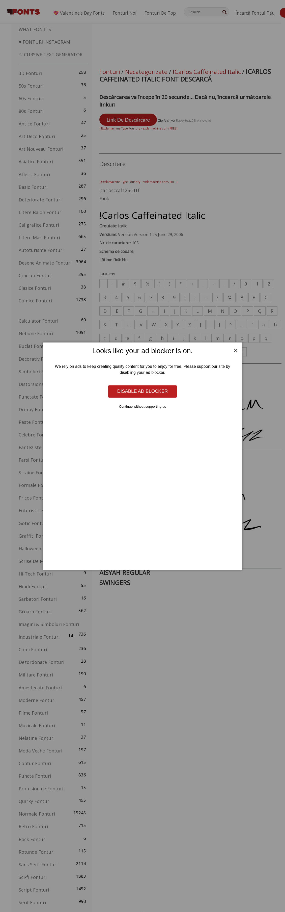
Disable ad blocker (142, 391)
